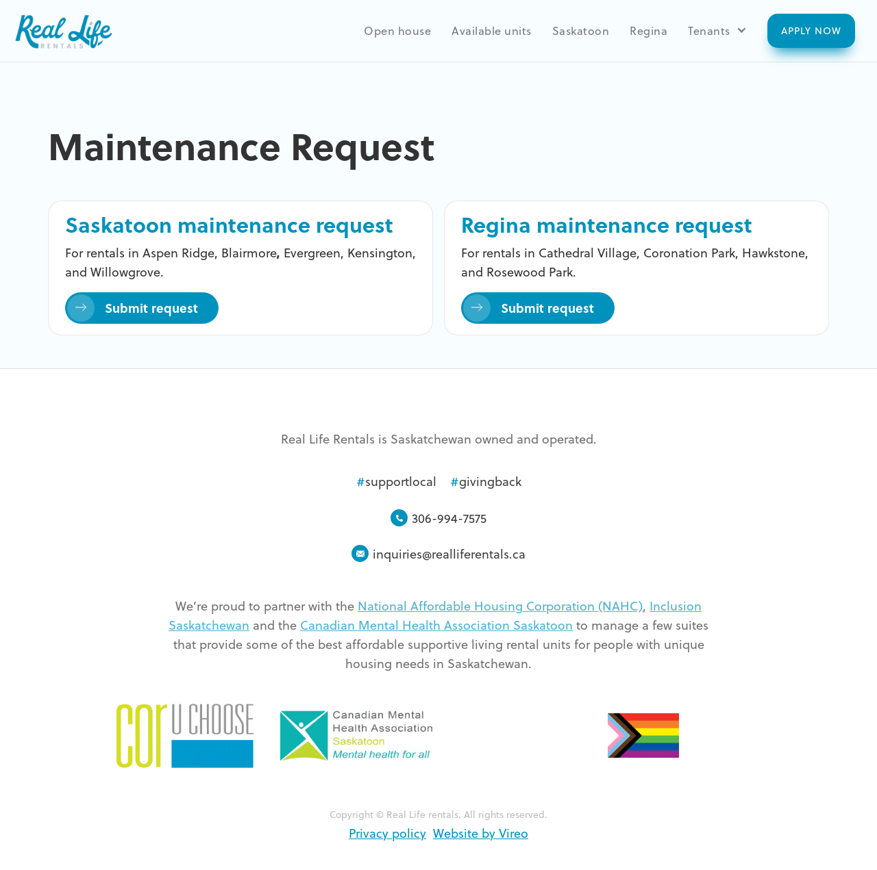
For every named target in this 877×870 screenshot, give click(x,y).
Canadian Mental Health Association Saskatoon (436, 624)
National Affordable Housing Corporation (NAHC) (500, 605)
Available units (492, 30)
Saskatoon (581, 30)
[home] (62, 31)
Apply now (811, 30)
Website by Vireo (480, 832)
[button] (717, 30)
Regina (648, 30)
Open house (397, 30)
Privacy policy (387, 832)
